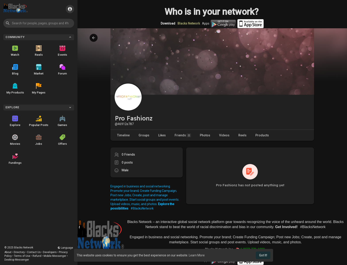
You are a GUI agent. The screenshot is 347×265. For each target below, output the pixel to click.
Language (65, 247)
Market (38, 69)
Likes (162, 135)
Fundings (15, 158)
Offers (62, 139)
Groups (144, 135)
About (8, 252)
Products (262, 135)
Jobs (38, 139)
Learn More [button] (197, 255)
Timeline (123, 135)
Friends (183, 135)
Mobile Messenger (55, 255)
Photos (205, 135)
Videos (224, 135)
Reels (39, 50)
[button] (38, 23)
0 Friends (128, 154)
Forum (62, 69)
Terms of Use (22, 255)
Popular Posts (38, 121)
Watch (15, 50)
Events (62, 50)
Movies (15, 139)
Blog (15, 69)
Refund (37, 255)
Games (62, 121)
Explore (15, 121)
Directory (19, 252)
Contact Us (34, 252)
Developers (50, 252)
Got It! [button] (263, 255)
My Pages (38, 88)
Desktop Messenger (16, 259)
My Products (15, 88)
